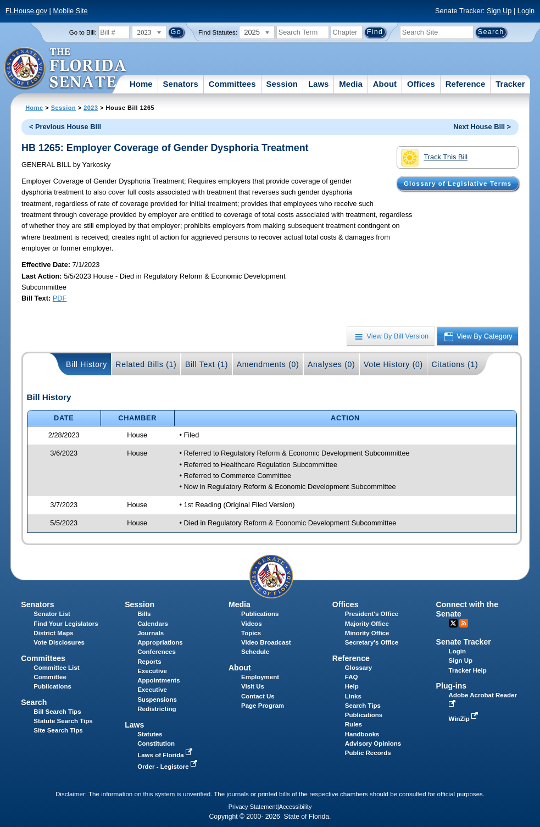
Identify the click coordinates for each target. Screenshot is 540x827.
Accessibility (295, 806)
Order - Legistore (168, 766)
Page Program (262, 705)
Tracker (510, 83)
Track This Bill (434, 157)
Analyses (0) (331, 364)
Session (282, 83)
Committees (232, 83)
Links (353, 696)
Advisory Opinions (373, 743)
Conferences (156, 651)
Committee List (56, 667)
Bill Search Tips (57, 711)
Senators (180, 83)
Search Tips (363, 705)
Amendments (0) (268, 364)
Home (141, 83)
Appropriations (160, 642)
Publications (260, 613)
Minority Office (367, 633)
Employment (260, 677)
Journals (150, 633)
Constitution (156, 743)
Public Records (368, 753)
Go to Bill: (83, 32)
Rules (353, 724)
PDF (60, 298)
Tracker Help (468, 670)
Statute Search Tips (63, 721)
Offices (421, 83)
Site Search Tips (58, 730)
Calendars (152, 623)
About (385, 83)
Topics (251, 633)
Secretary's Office (371, 642)
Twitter (453, 623)
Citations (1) (454, 364)
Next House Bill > (482, 127)
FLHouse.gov (26, 11)
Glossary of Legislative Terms (457, 183)
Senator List (52, 613)
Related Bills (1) (145, 364)
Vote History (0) (393, 364)
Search (34, 702)
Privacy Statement (253, 806)
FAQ (351, 677)
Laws (318, 83)
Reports (149, 661)
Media (351, 83)
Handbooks (362, 734)
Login (526, 11)
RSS (463, 623)
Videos (251, 623)
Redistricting (156, 709)
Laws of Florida (165, 755)
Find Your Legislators (66, 623)
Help (352, 686)
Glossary (358, 667)
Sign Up (499, 11)
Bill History (86, 364)
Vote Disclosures (59, 642)
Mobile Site (70, 11)
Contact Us (258, 696)
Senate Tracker (463, 641)
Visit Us (252, 686)
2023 (90, 107)
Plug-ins (451, 685)
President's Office (371, 613)
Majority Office (367, 623)
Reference (466, 83)
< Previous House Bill (65, 127)
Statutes (149, 734)
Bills (144, 613)
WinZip (464, 718)
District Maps (53, 633)
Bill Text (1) (206, 364)
